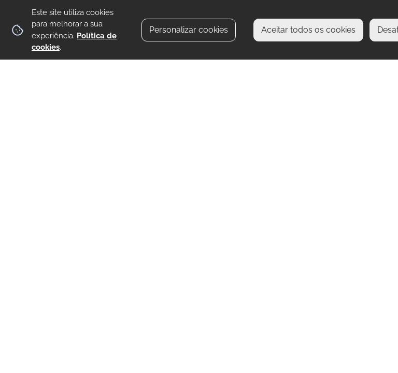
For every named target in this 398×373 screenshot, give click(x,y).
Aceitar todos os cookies (308, 30)
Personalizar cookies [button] (188, 30)
